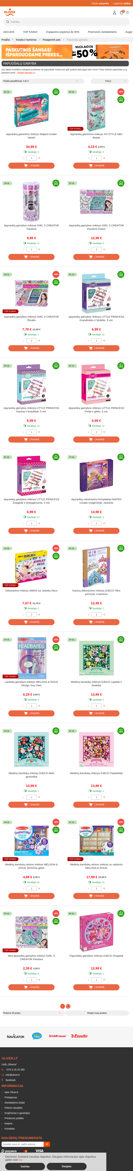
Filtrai (108, 81)
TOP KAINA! (30, 31)
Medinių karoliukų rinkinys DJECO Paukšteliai (96, 773)
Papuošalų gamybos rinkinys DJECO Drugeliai (96, 955)
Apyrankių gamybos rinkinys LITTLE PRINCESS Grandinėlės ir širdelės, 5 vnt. (96, 318)
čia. (21, 1159)
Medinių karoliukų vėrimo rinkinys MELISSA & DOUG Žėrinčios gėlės (31, 866)
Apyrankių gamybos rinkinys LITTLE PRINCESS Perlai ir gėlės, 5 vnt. (96, 409)
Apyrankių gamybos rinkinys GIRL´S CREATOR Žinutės (31, 318)
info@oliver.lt (11, 1074)
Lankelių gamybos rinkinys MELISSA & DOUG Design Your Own (31, 683)
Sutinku (25, 1166)
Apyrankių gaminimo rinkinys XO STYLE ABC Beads (96, 136)
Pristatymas (10, 1097)
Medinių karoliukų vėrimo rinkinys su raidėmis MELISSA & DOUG (96, 866)
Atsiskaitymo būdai (14, 1102)
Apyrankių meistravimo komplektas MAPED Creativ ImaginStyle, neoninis (96, 501)
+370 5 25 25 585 (13, 1069)
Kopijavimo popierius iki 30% (62, 31)
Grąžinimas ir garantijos (17, 1113)
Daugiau (66, 1166)
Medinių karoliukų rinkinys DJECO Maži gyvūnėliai (31, 775)
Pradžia (6, 39)
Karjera (8, 1123)
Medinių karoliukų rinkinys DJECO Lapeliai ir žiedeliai (96, 683)
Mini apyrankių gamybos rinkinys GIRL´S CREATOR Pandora (31, 957)
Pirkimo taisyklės (13, 1107)
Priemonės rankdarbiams (102, 31)
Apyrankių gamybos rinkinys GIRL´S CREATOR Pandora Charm (96, 227)
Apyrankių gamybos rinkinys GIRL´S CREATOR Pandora (31, 227)
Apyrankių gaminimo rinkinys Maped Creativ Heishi (31, 136)
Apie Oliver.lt (11, 1092)
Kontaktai (9, 1128)
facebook (9, 1080)
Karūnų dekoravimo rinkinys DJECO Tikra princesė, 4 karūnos (96, 592)
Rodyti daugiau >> (26, 73)
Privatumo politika (14, 1118)
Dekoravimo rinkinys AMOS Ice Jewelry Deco (31, 590)
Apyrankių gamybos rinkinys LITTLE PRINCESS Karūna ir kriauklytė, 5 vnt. (31, 409)
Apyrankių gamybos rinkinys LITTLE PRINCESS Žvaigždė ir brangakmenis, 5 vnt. (31, 501)
